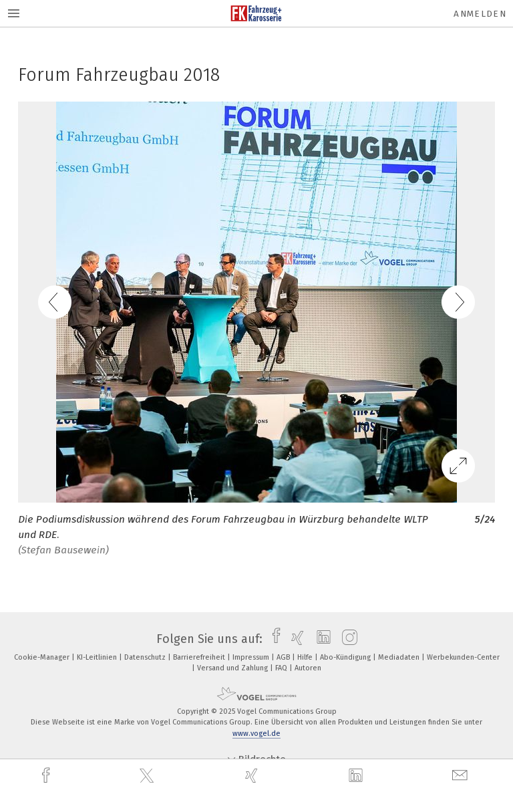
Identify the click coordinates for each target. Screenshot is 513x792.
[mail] (461, 775)
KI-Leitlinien (98, 657)
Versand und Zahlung (233, 668)
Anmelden (480, 13)
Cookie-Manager (42, 657)
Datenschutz (146, 657)
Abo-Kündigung (346, 657)
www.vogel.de (256, 733)
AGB (284, 657)
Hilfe (306, 657)
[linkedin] (357, 776)
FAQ (282, 668)
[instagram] (346, 639)
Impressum (251, 657)
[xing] (253, 775)
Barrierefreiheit (200, 657)
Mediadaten (399, 657)
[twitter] (148, 776)
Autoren (308, 668)
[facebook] (47, 775)
